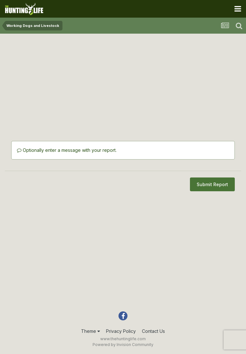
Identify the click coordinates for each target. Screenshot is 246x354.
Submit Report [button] (212, 184)
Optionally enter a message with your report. (67, 150)
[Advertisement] (123, 83)
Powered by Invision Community (123, 344)
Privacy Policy (121, 331)
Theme (90, 331)
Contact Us (153, 331)
